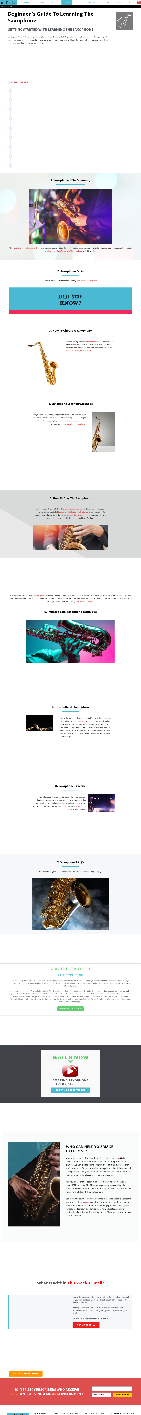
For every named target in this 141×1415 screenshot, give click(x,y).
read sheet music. (79, 721)
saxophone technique (85, 601)
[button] (139, 2)
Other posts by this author (70, 1009)
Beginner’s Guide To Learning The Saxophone (65, 251)
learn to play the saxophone (74, 424)
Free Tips (15, 1397)
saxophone (92, 342)
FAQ (96, 871)
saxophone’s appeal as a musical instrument (29, 248)
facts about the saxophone (86, 281)
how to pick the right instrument (79, 351)
